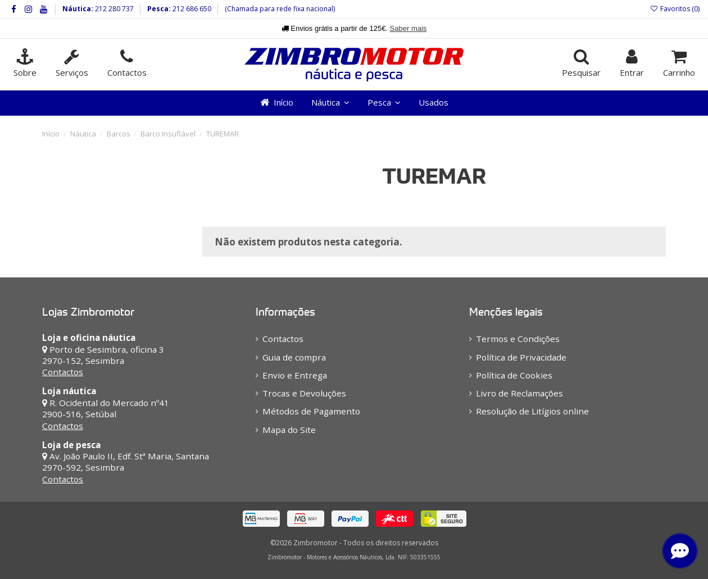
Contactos (62, 371)
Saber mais (408, 28)
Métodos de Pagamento (311, 411)
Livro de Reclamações (519, 393)
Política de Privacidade (521, 357)
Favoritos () (675, 8)
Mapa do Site (289, 429)
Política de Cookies (514, 375)
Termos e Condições (518, 338)
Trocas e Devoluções (304, 393)
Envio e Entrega (294, 375)
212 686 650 (191, 8)
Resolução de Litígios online (532, 411)
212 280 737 (113, 8)
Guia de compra (294, 357)
